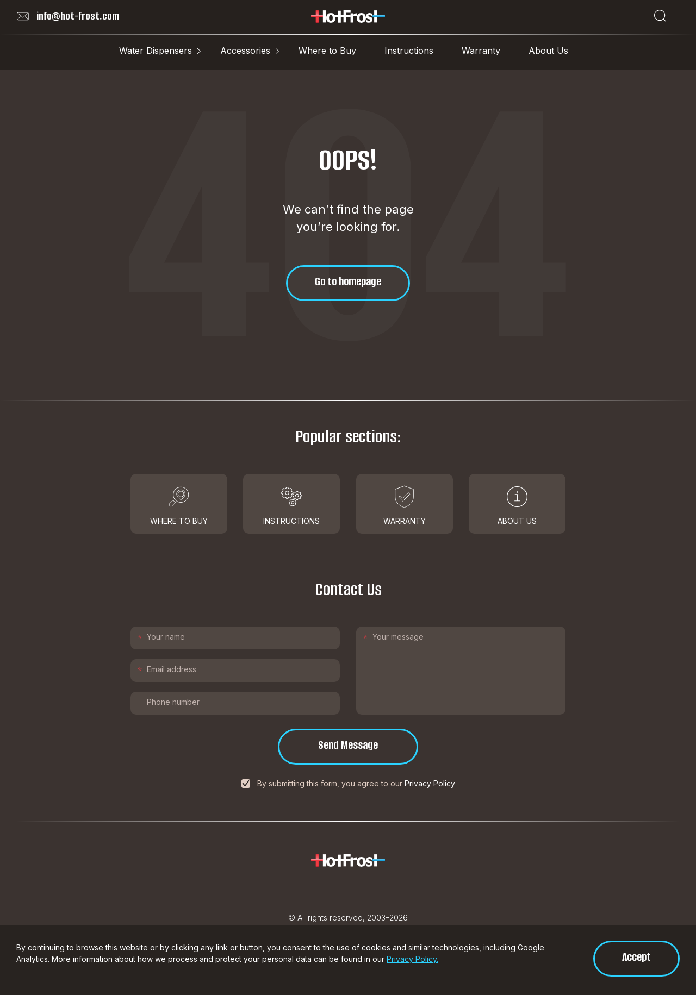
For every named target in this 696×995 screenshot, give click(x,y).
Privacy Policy (430, 783)
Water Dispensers (155, 50)
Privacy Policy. (412, 958)
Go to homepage (348, 281)
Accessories (245, 50)
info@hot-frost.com (67, 16)
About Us (548, 50)
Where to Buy (327, 50)
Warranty (481, 50)
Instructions (408, 50)
